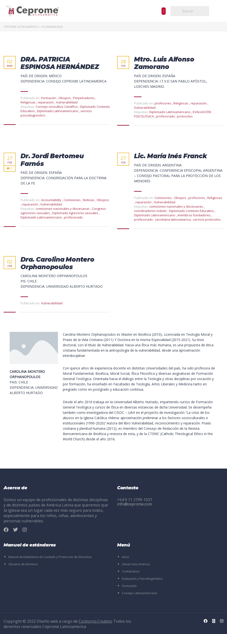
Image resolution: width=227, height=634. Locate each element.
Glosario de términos (23, 564)
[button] (164, 11)
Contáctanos (130, 571)
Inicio (125, 557)
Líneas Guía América (136, 564)
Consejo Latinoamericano (139, 593)
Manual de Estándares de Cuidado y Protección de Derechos (50, 557)
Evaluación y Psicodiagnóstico (142, 579)
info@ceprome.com (134, 504)
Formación (129, 586)
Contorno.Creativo (95, 621)
